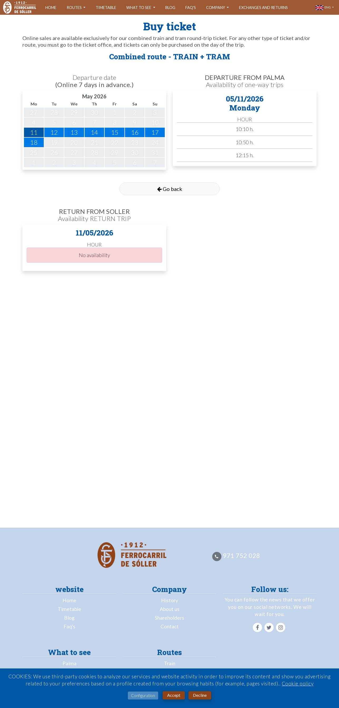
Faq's (190, 7)
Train (169, 663)
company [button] (216, 7)
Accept (173, 696)
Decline (200, 696)
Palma (69, 663)
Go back (169, 189)
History (169, 600)
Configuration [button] (143, 696)
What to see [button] (139, 7)
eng (323, 7)
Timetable (106, 7)
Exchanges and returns (263, 7)
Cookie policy (298, 685)
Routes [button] (75, 7)
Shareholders (169, 618)
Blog (170, 7)
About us (170, 609)
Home (50, 7)
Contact (170, 626)
